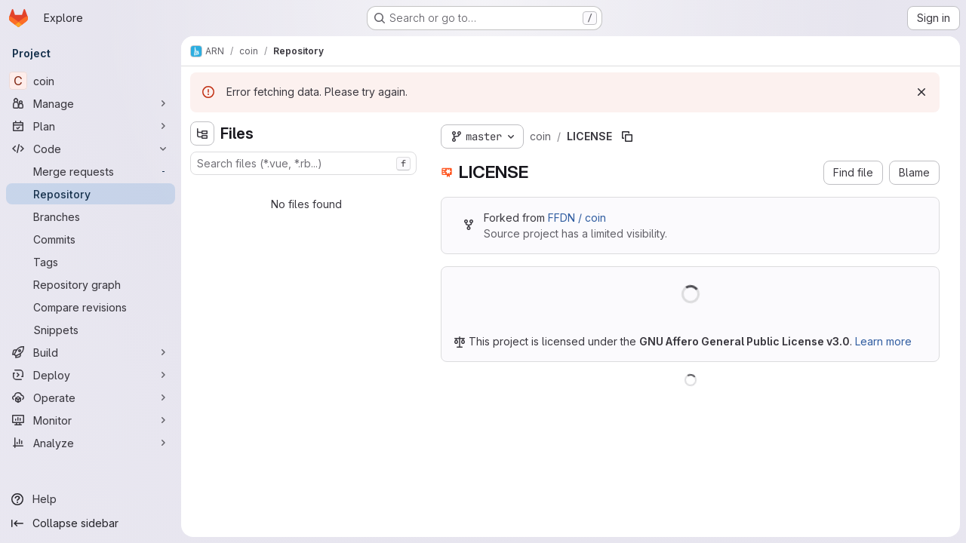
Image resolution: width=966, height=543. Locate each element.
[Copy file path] (627, 136)
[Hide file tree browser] (202, 133)
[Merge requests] (90, 171)
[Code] (90, 148)
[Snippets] (90, 329)
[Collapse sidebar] (90, 523)
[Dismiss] (921, 92)
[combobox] (303, 163)
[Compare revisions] (90, 307)
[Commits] (90, 239)
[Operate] (90, 397)
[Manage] (90, 103)
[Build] (90, 352)
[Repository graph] (90, 284)
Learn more (883, 341)
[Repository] (90, 193)
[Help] (90, 499)
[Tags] (90, 261)
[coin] (90, 80)
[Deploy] (90, 374)
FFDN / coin (577, 217)
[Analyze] (90, 442)
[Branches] (90, 216)
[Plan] (90, 126)
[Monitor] (90, 420)
